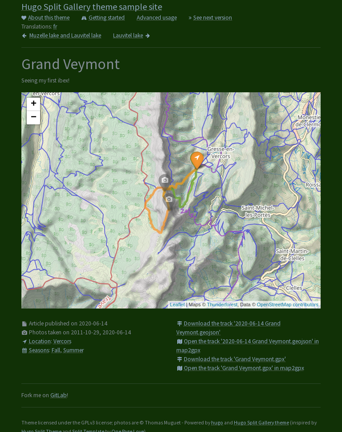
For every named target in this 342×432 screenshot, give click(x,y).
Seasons (35, 350)
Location (36, 341)
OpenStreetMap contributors (287, 304)
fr (55, 26)
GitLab (58, 395)
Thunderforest (222, 304)
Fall (56, 350)
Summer (73, 350)
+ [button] (34, 104)
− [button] (34, 117)
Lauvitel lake (132, 35)
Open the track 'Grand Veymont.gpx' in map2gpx (240, 368)
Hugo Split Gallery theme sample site (91, 6)
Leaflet (177, 304)
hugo (217, 423)
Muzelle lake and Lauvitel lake (61, 35)
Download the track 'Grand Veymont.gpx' (231, 359)
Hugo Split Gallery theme (261, 423)
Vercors (62, 341)
